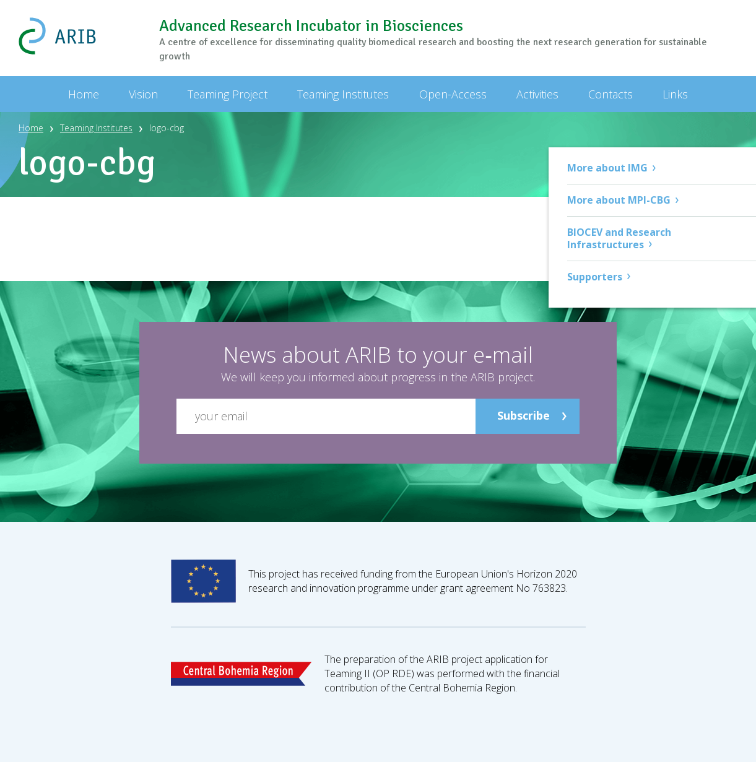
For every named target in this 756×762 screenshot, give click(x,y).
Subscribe (523, 415)
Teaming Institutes (96, 128)
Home (31, 128)
